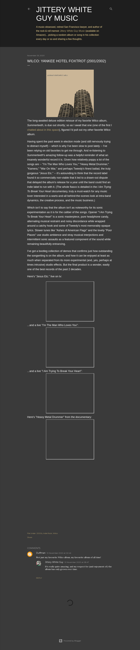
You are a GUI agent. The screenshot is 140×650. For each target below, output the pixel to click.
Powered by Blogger (70, 641)
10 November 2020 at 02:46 (59, 553)
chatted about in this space (43, 129)
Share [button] (29, 537)
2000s (39, 533)
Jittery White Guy (54, 562)
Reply (39, 578)
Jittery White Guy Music (72, 31)
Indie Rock (47, 533)
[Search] (111, 8)
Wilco (55, 533)
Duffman (40, 553)
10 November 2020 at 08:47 (77, 562)
